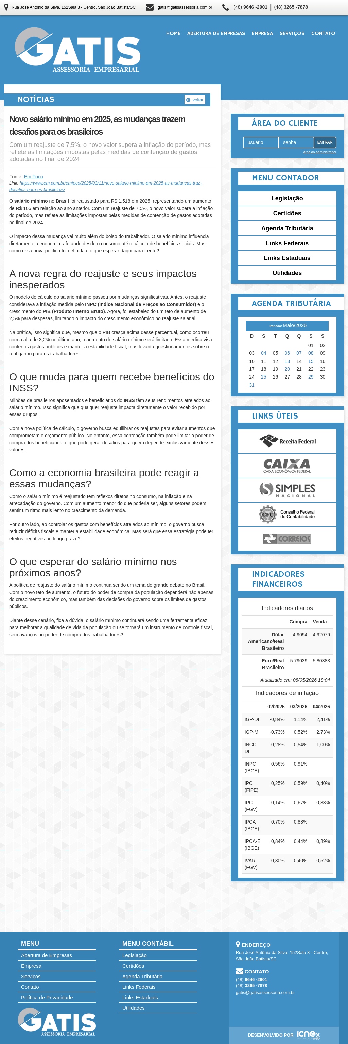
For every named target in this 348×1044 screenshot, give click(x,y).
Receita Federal (287, 441)
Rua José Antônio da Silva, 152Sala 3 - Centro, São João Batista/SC (74, 7)
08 (311, 353)
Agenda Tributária (287, 228)
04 (263, 353)
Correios (287, 539)
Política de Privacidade (47, 997)
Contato (323, 33)
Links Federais (287, 243)
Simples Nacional (287, 490)
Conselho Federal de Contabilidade (287, 514)
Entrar (324, 142)
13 (287, 361)
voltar (194, 99)
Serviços (292, 33)
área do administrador (319, 152)
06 (287, 353)
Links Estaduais (287, 258)
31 (252, 385)
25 (263, 377)
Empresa (262, 33)
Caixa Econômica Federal (287, 466)
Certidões (287, 213)
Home (173, 33)
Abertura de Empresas (216, 33)
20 (287, 369)
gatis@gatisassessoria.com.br (185, 7)
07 (299, 353)
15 (311, 361)
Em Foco (33, 176)
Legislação (287, 198)
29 (311, 377)
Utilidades (287, 273)
